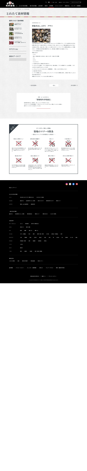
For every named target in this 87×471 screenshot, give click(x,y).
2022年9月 (12, 249)
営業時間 (75, 5)
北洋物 (35, 425)
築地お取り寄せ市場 (34, 464)
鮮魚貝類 (27, 411)
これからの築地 (12, 448)
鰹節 (25, 418)
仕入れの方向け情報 (13, 382)
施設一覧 (21, 388)
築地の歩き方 (45, 401)
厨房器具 (12, 77)
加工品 (11, 73)
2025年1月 (12, 148)
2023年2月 (12, 232)
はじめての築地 (53, 401)
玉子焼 (47, 421)
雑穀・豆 (36, 418)
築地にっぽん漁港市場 (24, 391)
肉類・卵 (12, 65)
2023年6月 (12, 216)
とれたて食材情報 (12, 9)
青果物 (66, 425)
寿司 (21, 439)
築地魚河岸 (33, 391)
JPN (51, 2)
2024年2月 (12, 188)
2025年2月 (12, 144)
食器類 (34, 428)
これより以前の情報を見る (16, 269)
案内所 (46, 5)
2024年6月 (12, 172)
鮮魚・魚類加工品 (14, 57)
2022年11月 (13, 240)
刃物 (29, 428)
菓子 (61, 421)
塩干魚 (58, 425)
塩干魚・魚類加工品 (34, 411)
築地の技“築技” (25, 448)
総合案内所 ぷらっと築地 (30, 388)
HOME (7, 9)
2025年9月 (12, 120)
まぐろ (21, 411)
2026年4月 (12, 96)
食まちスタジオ (40, 388)
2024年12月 (13, 152)
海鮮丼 (25, 439)
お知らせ (60, 2)
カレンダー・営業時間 (31, 455)
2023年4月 (12, 224)
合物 (49, 425)
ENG (53, 2)
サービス (12, 81)
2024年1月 (12, 192)
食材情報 (51, 5)
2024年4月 (12, 180)
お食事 (31, 439)
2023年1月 (12, 236)
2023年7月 (12, 212)
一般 (32, 5)
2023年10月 (13, 200)
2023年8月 (12, 208)
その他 (11, 85)
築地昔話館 (33, 448)
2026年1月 (12, 104)
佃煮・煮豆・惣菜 (40, 421)
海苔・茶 (30, 418)
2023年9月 (12, 204)
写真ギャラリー (40, 448)
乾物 (11, 69)
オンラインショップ (75, 2)
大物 (21, 425)
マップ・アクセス (66, 2)
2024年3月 (12, 184)
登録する (43, 294)
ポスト (68, 81)
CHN (56, 2)
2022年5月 (12, 265)
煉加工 (40, 425)
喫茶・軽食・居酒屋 (38, 439)
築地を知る (67, 5)
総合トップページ (12, 375)
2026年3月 (12, 100)
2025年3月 (12, 140)
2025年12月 (13, 108)
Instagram (74, 81)
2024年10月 (13, 156)
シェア (61, 81)
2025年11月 (13, 112)
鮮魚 (30, 425)
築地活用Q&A (29, 401)
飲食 (76, 425)
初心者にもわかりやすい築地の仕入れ (27, 385)
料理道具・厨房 (23, 428)
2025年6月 (12, 132)
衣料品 (45, 428)
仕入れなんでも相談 (40, 385)
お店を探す (40, 5)
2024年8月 (12, 164)
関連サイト (44, 464)
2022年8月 (12, 253)
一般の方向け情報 (12, 399)
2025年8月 (12, 124)
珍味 (29, 421)
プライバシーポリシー (53, 464)
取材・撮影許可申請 (60, 455)
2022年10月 (13, 245)
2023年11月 (13, 196)
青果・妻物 (12, 61)
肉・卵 (71, 425)
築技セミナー (58, 388)
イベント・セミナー (20, 455)
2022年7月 (12, 257)
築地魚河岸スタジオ (49, 388)
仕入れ (23, 5)
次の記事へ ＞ (74, 87)
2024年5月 (12, 176)
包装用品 (39, 428)
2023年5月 (12, 220)
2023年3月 (12, 228)
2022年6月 (12, 261)
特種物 (25, 425)
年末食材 (12, 53)
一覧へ (53, 87)
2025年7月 (12, 128)
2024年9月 (12, 160)
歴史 (18, 448)
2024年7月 (12, 168)
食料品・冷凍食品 (55, 421)
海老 (45, 425)
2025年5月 (12, 136)
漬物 (33, 421)
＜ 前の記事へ (33, 87)
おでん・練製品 (23, 421)
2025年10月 (13, 116)
